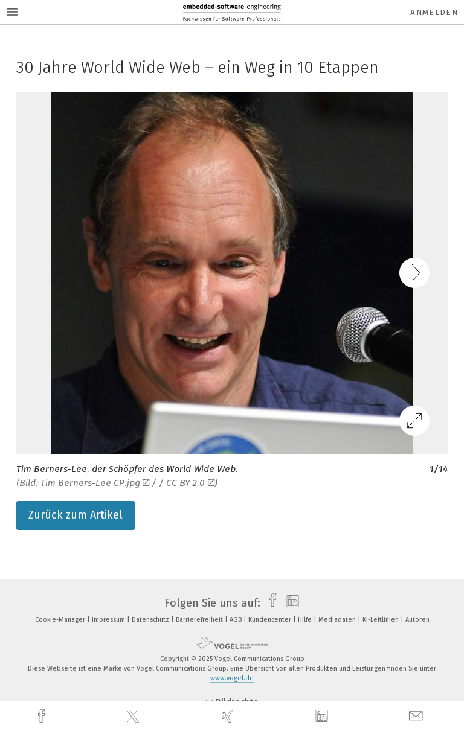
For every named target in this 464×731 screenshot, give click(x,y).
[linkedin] (323, 716)
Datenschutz (151, 620)
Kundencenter (270, 620)
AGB (236, 620)
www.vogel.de (232, 678)
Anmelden (434, 12)
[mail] (417, 716)
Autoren (417, 620)
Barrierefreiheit (200, 620)
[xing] (229, 716)
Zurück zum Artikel (75, 515)
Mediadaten (338, 620)
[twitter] (134, 716)
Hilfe (306, 620)
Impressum (109, 620)
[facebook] (43, 716)
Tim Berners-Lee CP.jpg (95, 482)
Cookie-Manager (61, 620)
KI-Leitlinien (381, 620)
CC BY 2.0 (190, 482)
